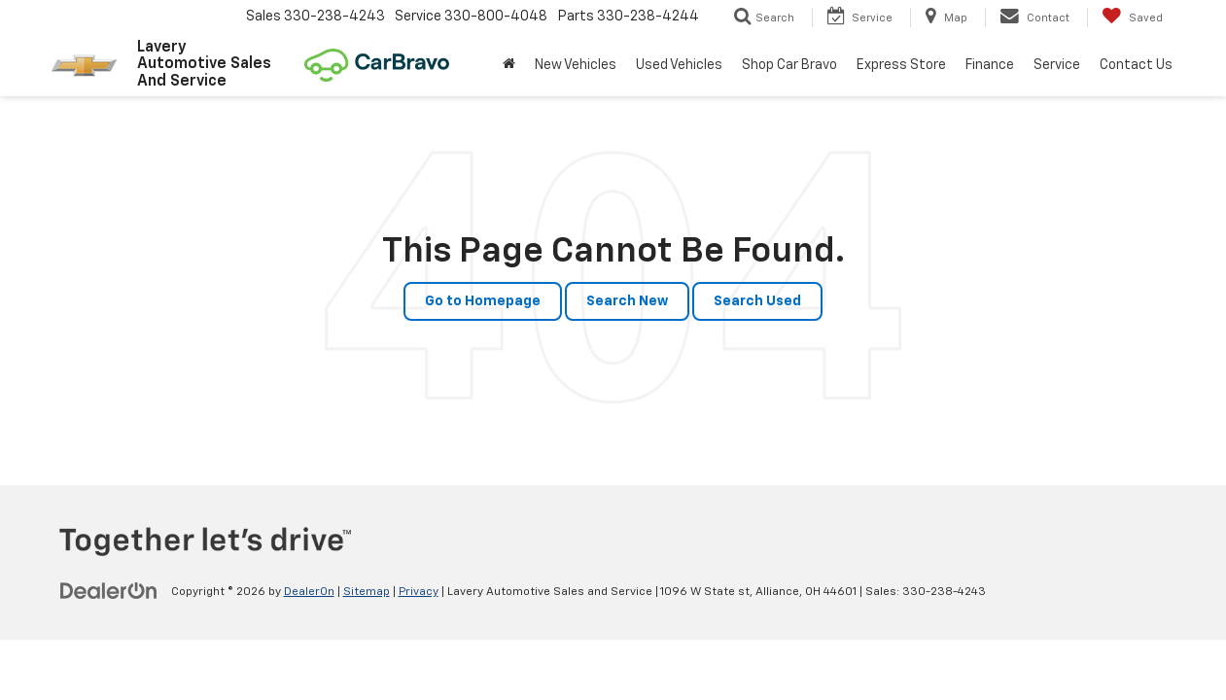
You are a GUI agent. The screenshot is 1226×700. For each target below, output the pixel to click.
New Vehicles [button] (575, 65)
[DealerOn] (108, 591)
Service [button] (1056, 65)
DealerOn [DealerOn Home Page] (309, 592)
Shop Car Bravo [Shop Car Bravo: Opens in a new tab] (789, 65)
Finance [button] (989, 65)
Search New (627, 301)
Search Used (757, 301)
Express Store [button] (901, 65)
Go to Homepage (483, 301)
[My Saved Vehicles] (1132, 17)
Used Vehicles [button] (679, 65)
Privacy (418, 592)
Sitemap (366, 592)
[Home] (509, 65)
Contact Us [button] (1136, 65)
